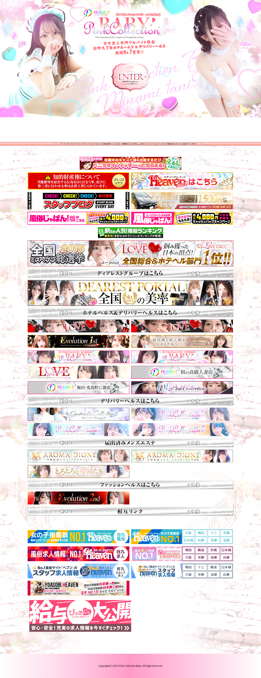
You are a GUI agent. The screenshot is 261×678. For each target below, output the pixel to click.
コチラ (123, 84)
